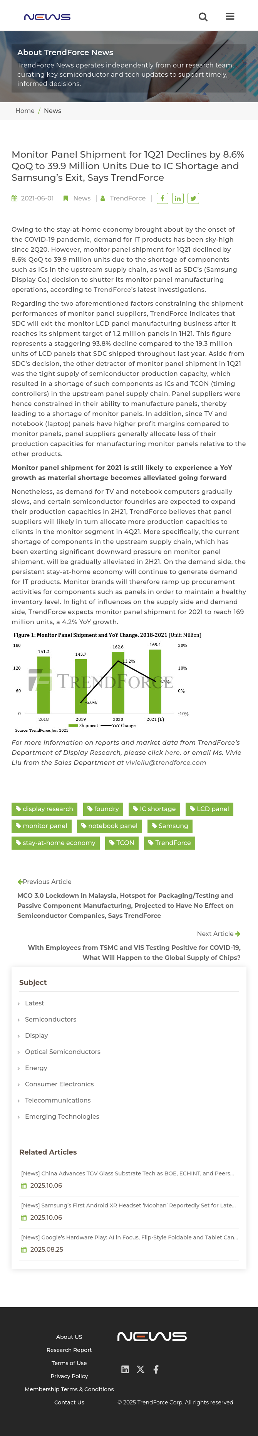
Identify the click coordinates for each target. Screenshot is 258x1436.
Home (25, 110)
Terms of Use (69, 1363)
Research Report (69, 1350)
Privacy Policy (69, 1376)
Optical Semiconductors (63, 1052)
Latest (34, 1003)
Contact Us (69, 1402)
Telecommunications (58, 1100)
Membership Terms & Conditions (69, 1389)
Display (36, 1035)
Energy (36, 1068)
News (81, 198)
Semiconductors (50, 1019)
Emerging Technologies (62, 1116)
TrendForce (112, 289)
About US (69, 1336)
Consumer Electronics (59, 1084)
